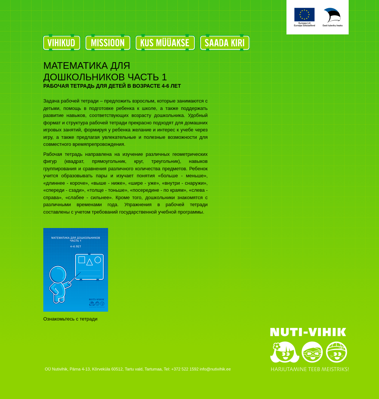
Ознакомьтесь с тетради (70, 319)
